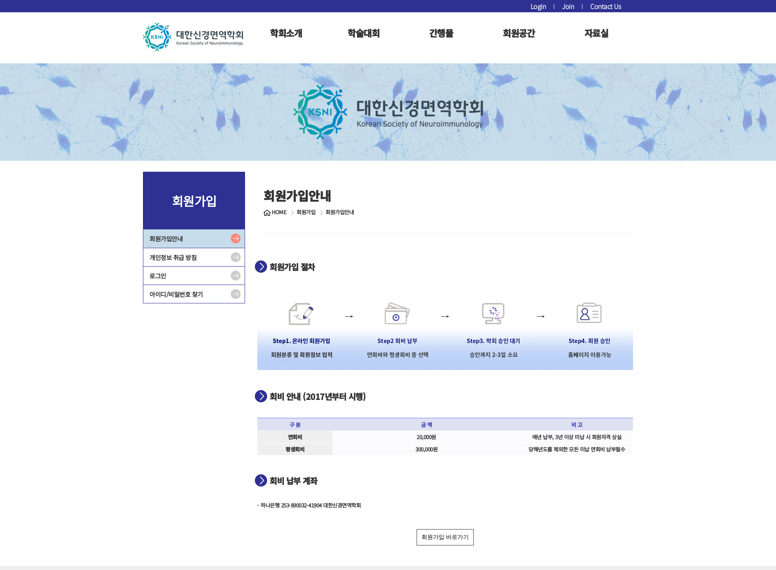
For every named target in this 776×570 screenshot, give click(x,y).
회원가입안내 (166, 238)
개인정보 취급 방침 (172, 257)
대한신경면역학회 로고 (193, 36)
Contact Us (605, 6)
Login (538, 6)
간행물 (441, 32)
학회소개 (286, 32)
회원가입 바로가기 (445, 537)
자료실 (596, 32)
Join (568, 6)
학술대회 (363, 32)
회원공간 (519, 32)
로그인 (157, 276)
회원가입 (306, 212)
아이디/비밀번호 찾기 (176, 294)
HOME (279, 212)
